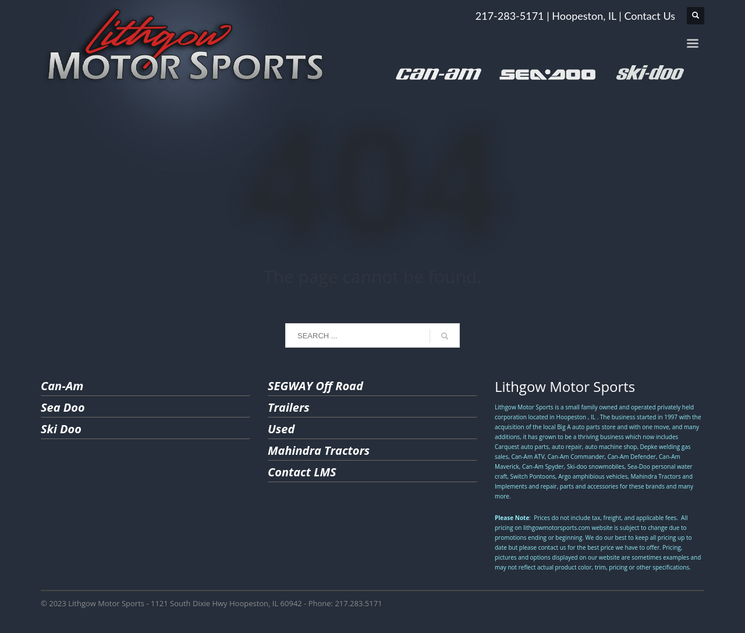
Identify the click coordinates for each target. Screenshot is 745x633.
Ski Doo (61, 429)
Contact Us (649, 15)
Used (281, 429)
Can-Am (62, 386)
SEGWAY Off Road (315, 386)
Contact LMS (302, 472)
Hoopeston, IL (584, 15)
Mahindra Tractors (319, 450)
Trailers (289, 407)
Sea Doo (63, 407)
